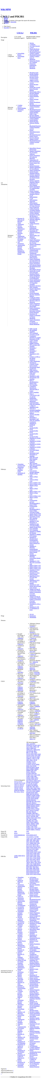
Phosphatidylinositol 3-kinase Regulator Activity (35, 107)
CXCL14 (16, 786)
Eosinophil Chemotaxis (21, 1066)
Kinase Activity (34, 978)
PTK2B (28, 809)
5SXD (28, 855)
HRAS (36, 780)
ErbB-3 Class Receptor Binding (34, 114)
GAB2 (28, 776)
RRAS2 (34, 812)
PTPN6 (37, 809)
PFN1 (38, 801)
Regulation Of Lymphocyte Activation (33, 1059)
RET (30, 812)
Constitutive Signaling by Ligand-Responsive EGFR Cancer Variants (35, 338)
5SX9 (27, 853)
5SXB (34, 853)
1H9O (35, 838)
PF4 (18, 790)
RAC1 (28, 810)
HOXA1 (31, 780)
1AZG (31, 838)
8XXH (16, 857)
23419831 (32, 626)
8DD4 (31, 865)
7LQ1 (38, 861)
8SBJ (34, 868)
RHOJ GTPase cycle (35, 491)
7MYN (28, 862)
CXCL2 (20, 33)
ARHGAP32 (36, 749)
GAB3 (32, 776)
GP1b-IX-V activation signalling (35, 409)
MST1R (32, 794)
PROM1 (33, 806)
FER (33, 773)
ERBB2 (32, 769)
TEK (30, 819)
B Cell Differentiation (33, 196)
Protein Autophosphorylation (35, 1051)
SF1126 (32, 614)
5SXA (31, 853)
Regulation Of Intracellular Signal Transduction (35, 919)
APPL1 (35, 746)
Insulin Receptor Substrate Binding (34, 122)
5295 (27, 831)
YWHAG (37, 829)
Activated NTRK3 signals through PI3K (35, 526)
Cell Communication (22, 1026)
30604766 (35, 662)
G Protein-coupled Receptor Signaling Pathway (20, 994)
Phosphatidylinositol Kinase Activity (35, 135)
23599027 (36, 714)
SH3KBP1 (29, 813)
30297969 (32, 733)
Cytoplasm (32, 44)
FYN (35, 775)
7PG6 (39, 862)
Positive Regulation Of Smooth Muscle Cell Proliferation (35, 277)
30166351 (32, 632)
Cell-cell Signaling (20, 1021)
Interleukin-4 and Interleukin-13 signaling (34, 454)
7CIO (31, 861)
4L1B (36, 844)
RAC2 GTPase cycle (35, 484)
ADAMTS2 (29, 745)
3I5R (38, 843)
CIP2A (33, 758)
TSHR (37, 823)
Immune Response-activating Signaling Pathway (35, 1033)
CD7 (30, 757)
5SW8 (28, 850)
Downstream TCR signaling (34, 378)
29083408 (32, 728)
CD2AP (28, 755)
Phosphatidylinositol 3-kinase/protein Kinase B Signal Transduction (35, 251)
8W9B (39, 874)
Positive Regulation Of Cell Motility (21, 1050)
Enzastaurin (33, 616)
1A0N (27, 838)
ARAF (28, 748)
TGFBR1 (34, 819)
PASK (32, 798)
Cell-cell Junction (34, 50)
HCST (36, 779)
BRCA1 (28, 752)
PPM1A (38, 804)
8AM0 (35, 864)
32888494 (20, 638)
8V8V (31, 874)
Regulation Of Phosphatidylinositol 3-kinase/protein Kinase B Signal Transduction (35, 908)
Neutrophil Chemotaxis (21, 965)
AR (38, 746)
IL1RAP (35, 783)
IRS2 (34, 786)
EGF (31, 766)
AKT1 (39, 745)
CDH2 (38, 757)
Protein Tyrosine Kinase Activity (34, 894)
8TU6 (27, 872)
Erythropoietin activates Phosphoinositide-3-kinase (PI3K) (35, 503)
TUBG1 (28, 826)
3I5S (27, 844)
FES (35, 773)
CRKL (31, 760)
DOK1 (28, 766)
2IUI (34, 841)
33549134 (33, 638)
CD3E (32, 755)
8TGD (28, 869)
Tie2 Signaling (33, 385)
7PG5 (35, 862)
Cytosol (32, 47)
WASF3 (28, 829)
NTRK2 (28, 797)
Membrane (32, 59)
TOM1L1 (35, 822)
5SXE (31, 855)
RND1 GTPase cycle (35, 568)
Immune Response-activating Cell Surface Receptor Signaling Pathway (35, 992)
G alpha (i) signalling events (20, 470)
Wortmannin (33, 617)
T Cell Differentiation (33, 199)
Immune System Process (22, 940)
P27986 (37, 837)
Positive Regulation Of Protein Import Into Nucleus (35, 241)
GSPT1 (36, 778)
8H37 (31, 866)
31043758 (32, 641)
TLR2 (36, 820)
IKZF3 (37, 782)
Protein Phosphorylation (34, 1009)
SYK (35, 817)
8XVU (23, 855)
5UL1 (31, 858)
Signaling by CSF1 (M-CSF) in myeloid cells (35, 562)
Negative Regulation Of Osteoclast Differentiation (35, 256)
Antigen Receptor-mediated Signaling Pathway (35, 1028)
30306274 (33, 654)
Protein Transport (34, 191)
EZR (35, 770)
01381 (28, 833)
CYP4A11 (29, 764)
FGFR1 (28, 775)
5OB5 (19, 855)
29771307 (37, 724)
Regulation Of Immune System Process (34, 941)
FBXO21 (33, 772)
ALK (27, 746)
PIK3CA (34, 803)
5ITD (33, 849)
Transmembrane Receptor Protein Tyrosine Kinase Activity (34, 986)
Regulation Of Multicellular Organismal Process (35, 936)
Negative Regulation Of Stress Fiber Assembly (35, 290)
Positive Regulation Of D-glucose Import (35, 264)
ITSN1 (28, 788)
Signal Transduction (21, 235)
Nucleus (32, 43)
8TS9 (37, 869)
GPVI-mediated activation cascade (34, 333)
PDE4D (36, 798)
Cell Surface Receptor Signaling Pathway (21, 1030)
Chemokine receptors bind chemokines (21, 465)
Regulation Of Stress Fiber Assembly (35, 286)
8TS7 (31, 869)
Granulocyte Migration (21, 923)
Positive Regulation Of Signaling (35, 949)
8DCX (28, 865)
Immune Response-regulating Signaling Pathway (35, 998)
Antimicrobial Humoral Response (21, 902)
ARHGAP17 (29, 749)
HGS (27, 780)
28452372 (32, 668)
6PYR (38, 859)
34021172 (32, 739)
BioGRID (6, 27)
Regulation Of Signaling (33, 932)
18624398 (13, 22)
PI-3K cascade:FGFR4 (34, 436)
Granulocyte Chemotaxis (21, 909)
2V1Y (27, 843)
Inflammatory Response (21, 229)
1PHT (27, 840)
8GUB (39, 865)
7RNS (27, 864)
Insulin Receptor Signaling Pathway (34, 172)
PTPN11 (33, 809)
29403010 (20, 690)
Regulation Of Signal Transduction (35, 923)
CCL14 (28, 754)
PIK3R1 (33, 33)
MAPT (33, 792)
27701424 (32, 678)
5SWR (31, 852)
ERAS (28, 769)
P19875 (16, 837)
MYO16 (36, 794)
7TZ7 (31, 864)
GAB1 (38, 775)
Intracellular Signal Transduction (35, 929)
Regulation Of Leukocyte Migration (21, 1046)
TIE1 (32, 820)
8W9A (35, 874)
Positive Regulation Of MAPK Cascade (35, 1014)
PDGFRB (28, 801)
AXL (27, 751)
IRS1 (31, 786)
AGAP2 (35, 745)
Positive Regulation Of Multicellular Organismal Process (35, 981)
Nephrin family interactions (34, 400)
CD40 (38, 755)
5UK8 (38, 856)
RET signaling (33, 466)
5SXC (38, 853)
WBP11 (33, 829)
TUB (30, 825)
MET (36, 792)
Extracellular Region (21, 54)
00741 (16, 833)
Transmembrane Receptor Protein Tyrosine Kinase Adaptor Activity (34, 78)
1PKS (34, 840)
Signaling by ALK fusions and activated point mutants (35, 586)
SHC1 (36, 813)
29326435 (33, 681)
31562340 (37, 674)
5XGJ (31, 859)
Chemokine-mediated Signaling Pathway (21, 913)
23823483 (20, 672)
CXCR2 (21, 789)
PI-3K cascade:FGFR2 (34, 430)
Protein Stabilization (35, 280)
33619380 (32, 647)
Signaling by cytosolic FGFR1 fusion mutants (34, 364)
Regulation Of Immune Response (34, 975)
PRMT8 (28, 806)
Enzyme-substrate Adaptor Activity (34, 138)
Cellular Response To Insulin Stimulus (35, 209)
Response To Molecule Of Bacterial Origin (21, 221)
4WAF (28, 847)
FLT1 (32, 775)
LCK (30, 791)
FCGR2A (28, 773)
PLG (15, 792)
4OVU (34, 846)
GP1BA (28, 778)
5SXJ (27, 856)
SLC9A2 (28, 815)
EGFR (34, 766)
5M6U (37, 849)
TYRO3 (28, 828)
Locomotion (21, 907)
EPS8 (15, 790)
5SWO (35, 850)
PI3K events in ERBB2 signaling (34, 370)
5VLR (34, 858)
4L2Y (30, 846)
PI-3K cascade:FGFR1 (34, 427)
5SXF (34, 855)
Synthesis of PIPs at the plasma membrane (35, 358)
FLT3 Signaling (34, 528)
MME (27, 794)
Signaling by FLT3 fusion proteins (34, 570)
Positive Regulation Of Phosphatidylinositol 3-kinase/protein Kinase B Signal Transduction (35, 900)
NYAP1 (37, 797)
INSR (27, 786)
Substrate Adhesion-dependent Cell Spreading (35, 220)
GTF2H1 (28, 779)
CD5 (27, 757)
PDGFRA (33, 800)
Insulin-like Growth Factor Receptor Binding (35, 89)
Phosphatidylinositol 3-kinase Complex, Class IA (35, 56)
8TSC (34, 871)
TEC (27, 819)
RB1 (27, 812)
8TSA (27, 871)
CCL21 (20, 781)
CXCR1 (16, 789)
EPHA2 (33, 767)
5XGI (27, 859)
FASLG (28, 772)
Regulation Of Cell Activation (35, 1024)
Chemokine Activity (21, 110)
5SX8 (38, 852)
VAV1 (32, 828)
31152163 (32, 663)
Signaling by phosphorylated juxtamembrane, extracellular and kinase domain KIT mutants (35, 541)
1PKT (37, 840)
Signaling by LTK (34, 607)
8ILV (27, 868)
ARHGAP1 (33, 748)
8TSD (38, 871)
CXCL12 (21, 784)
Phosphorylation (34, 995)
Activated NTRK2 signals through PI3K (35, 513)
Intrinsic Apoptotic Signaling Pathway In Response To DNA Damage (34, 183)
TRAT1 (28, 823)
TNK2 (28, 822)
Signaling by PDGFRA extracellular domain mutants (35, 557)
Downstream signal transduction (35, 367)
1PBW (39, 838)
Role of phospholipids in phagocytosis (34, 382)
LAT (27, 791)
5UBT (34, 856)
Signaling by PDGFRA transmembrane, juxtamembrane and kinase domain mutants (35, 550)
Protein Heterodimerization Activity (35, 132)
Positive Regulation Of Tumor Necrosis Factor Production (35, 206)
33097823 (36, 635)
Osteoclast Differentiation (33, 202)
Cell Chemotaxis (21, 242)
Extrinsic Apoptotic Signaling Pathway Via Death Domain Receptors (35, 177)
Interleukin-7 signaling (33, 348)
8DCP (38, 864)
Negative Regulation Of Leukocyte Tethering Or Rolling (21, 1056)
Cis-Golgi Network (35, 46)
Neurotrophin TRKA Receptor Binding (35, 92)
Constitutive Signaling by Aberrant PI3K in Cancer (34, 389)
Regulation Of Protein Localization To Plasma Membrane (35, 316)
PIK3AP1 (28, 803)
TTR (27, 825)
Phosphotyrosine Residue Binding (34, 73)
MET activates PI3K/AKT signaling (35, 464)
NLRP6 (33, 795)
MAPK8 (28, 792)
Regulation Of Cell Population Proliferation (35, 1021)
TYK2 (35, 826)
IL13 (27, 783)
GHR (35, 776)
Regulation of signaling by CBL (34, 520)
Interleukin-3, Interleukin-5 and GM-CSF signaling (35, 419)
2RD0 (37, 841)
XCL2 (22, 792)
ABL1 (28, 743)
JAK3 (38, 788)
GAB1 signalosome (35, 361)
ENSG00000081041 (19, 835)
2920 (15, 831)
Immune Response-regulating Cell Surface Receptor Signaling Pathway (35, 961)
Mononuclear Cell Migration (21, 946)
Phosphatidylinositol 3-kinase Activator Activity (35, 142)
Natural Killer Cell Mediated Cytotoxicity (34, 237)
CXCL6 (16, 787)
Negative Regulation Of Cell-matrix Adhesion (35, 152)
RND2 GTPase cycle (35, 567)
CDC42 (34, 757)
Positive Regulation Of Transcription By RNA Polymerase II (35, 260)
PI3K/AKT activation (32, 373)
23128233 (20, 660)
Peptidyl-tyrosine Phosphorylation (34, 956)
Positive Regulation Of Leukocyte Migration (35, 157)
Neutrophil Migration (20, 980)
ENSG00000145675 (31, 835)
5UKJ (27, 858)
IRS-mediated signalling (33, 330)
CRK (27, 760)
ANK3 (31, 746)
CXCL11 (16, 784)
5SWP (28, 852)
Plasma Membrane (34, 49)
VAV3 (36, 828)
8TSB (31, 871)
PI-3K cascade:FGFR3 (34, 433)
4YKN (32, 847)
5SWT (35, 852)
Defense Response (20, 226)
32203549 (36, 672)
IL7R (31, 785)
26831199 (32, 669)
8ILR (34, 866)
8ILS (37, 866)
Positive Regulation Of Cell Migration (21, 1041)
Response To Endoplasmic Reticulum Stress (34, 228)
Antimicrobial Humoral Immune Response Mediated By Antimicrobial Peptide (21, 249)
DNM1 (37, 764)
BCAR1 (31, 751)
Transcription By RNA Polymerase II (35, 160)
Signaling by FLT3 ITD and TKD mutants (34, 577)
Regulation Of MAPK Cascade (34, 1002)
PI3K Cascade (33, 328)
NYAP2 (28, 798)
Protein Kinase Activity (33, 972)
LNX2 (33, 791)
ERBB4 (28, 770)
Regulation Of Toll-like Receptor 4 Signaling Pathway (35, 216)
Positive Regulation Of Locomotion (21, 1062)
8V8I (34, 872)
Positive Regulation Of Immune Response (35, 1043)
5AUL (39, 847)
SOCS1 (33, 815)
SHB (33, 813)
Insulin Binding (34, 120)
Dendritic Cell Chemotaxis (21, 1037)
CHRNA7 (29, 758)
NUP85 (33, 797)
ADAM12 (32, 743)
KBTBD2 (28, 789)
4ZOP (35, 847)
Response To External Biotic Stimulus (21, 988)
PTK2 (36, 807)
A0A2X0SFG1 (30, 837)
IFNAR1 (28, 782)
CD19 (32, 754)
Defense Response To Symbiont (21, 950)
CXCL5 (21, 786)
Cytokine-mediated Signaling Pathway (35, 193)
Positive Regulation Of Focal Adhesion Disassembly (35, 305)
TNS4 (31, 822)
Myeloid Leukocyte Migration (35, 301)
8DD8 (35, 865)
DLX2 (33, 764)
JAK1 (31, 788)
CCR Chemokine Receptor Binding (21, 1001)
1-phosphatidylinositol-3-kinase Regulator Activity (35, 127)
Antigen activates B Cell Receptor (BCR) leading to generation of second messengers (35, 592)
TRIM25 (33, 823)
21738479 (20, 724)
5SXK (31, 856)
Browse (6, 18)
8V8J (37, 872)
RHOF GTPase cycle (35, 515)
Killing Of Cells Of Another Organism (22, 239)
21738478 (20, 728)
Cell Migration (21, 905)
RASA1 (32, 810)
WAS (39, 828)
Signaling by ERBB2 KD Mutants (35, 532)
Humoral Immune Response (20, 930)
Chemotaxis (21, 224)
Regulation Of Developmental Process (34, 1055)
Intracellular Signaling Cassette (34, 1017)
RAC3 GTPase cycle (35, 496)
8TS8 (34, 869)
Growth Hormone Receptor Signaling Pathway (35, 294)
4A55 (30, 844)
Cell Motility (21, 921)
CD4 (35, 755)
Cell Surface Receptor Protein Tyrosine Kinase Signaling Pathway (34, 879)
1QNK (16, 855)
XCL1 (18, 792)
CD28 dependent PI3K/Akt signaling (35, 403)
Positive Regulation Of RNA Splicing (35, 212)
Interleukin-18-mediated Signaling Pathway (35, 232)
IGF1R (33, 782)
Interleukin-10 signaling (21, 473)
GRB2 (32, 778)
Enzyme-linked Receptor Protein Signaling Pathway (34, 889)
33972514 (32, 697)
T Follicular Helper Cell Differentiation (35, 298)
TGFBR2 (28, 820)
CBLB (35, 752)
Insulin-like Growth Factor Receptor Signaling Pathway (35, 272)
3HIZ (35, 843)
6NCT (34, 859)
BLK (35, 751)
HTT (39, 780)
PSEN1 (37, 806)
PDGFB (28, 800)
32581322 (32, 657)
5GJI (30, 849)
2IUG (27, 841)
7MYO (32, 862)
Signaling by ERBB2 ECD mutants (35, 535)
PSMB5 (28, 807)
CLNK (37, 758)
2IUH (31, 841)
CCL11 (16, 781)
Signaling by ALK (34, 376)
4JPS (33, 844)
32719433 (32, 685)
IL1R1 (31, 783)
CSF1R (35, 760)
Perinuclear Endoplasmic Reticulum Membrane (33, 66)
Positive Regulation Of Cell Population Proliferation (35, 1006)
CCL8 (23, 783)
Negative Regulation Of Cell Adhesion (35, 168)
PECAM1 (34, 801)
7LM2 (34, 861)
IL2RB (28, 785)
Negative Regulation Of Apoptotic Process (35, 246)
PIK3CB (28, 804)
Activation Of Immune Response (34, 1066)
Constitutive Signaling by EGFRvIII (33, 423)
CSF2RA (28, 761)
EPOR (37, 767)
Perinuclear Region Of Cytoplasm (35, 61)
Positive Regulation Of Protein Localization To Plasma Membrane (35, 322)
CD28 (39, 754)
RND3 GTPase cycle (35, 565)
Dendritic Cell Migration (21, 1012)
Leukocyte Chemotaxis (21, 897)
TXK (32, 826)
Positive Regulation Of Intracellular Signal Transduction (35, 914)
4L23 (27, 846)
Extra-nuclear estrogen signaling (34, 471)
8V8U (27, 874)
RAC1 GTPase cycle (35, 482)
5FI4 (27, 849)
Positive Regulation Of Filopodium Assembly (35, 283)
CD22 (35, 754)
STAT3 (32, 817)
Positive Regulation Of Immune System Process (35, 966)
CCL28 (16, 783)
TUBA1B (34, 825)
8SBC (30, 868)
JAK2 (35, 788)
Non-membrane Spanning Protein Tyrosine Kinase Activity (34, 1038)
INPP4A (35, 785)
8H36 (27, 866)
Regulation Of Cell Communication (35, 926)
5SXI (38, 855)
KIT (39, 789)
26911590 (32, 651)
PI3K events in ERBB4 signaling (34, 342)
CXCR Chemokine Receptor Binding (21, 973)
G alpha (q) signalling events (34, 406)
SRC (37, 816)
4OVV (38, 846)
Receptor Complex (34, 1012)
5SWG (32, 850)
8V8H (31, 872)
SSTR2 (28, 817)
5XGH (38, 858)
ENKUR (28, 767)
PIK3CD (33, 804)
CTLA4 (33, 761)
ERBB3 (36, 769)
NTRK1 (38, 795)
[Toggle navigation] (1, 14)
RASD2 (37, 810)
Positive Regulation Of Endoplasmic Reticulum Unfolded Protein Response (35, 310)
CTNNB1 (28, 763)
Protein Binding (22, 108)
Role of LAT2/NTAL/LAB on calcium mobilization (34, 396)
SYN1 (39, 817)
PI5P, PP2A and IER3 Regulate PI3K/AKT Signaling (34, 460)
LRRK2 (38, 791)
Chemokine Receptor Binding (21, 1006)
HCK (32, 779)
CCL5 (20, 783)
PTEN (32, 807)
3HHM (32, 843)
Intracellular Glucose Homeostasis (35, 148)
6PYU (28, 861)
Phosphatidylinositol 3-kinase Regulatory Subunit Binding (35, 111)
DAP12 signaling (34, 392)
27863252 (20, 644)
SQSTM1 (33, 816)
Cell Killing (21, 958)
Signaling (20, 1024)
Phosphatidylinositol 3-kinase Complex (35, 52)
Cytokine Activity (20, 106)
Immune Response (20, 232)
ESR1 (32, 770)
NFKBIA (28, 795)
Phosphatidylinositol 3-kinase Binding (35, 117)
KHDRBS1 (35, 789)
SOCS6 (38, 815)
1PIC (31, 840)
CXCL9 (21, 787)
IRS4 (37, 786)
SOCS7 (28, 816)
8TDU (37, 868)
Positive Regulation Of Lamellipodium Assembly (35, 188)
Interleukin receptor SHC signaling (35, 517)
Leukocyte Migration (20, 881)
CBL (32, 752)
